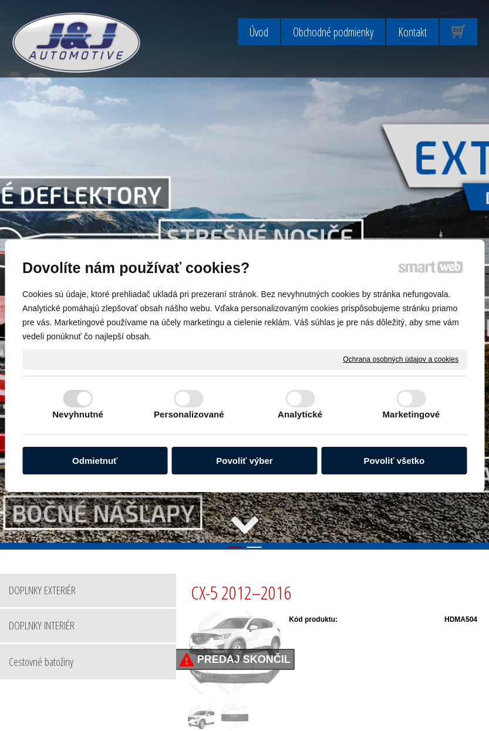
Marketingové (411, 414)
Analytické (300, 414)
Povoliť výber (244, 461)
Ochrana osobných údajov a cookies (400, 359)
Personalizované (189, 414)
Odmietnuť (94, 461)
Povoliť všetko (393, 461)
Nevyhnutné (77, 414)
